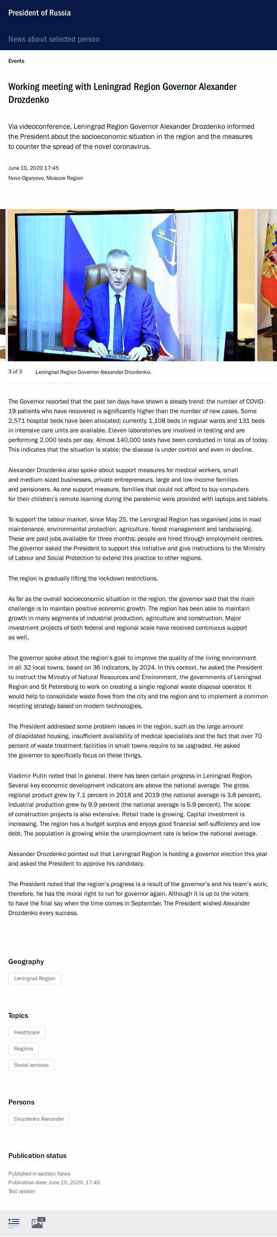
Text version (21, 1191)
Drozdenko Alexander (39, 1119)
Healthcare (27, 1032)
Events (16, 61)
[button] (256, 285)
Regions (23, 1049)
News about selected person (54, 39)
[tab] (13, 1223)
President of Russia (39, 13)
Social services (31, 1065)
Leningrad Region (34, 978)
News (63, 1174)
